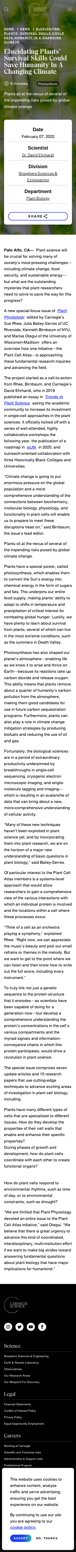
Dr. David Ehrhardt (38, 154)
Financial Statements (17, 1404)
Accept (21, 1539)
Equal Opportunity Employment (24, 1423)
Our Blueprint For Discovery (22, 1382)
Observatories (13, 1369)
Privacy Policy (13, 1417)
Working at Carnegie (17, 1446)
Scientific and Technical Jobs (22, 1452)
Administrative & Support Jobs (23, 1459)
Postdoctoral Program (18, 1465)
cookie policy (22, 1528)
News (25, 29)
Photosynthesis (48, 84)
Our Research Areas (17, 1375)
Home (9, 29)
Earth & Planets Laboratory (21, 1362)
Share (38, 216)
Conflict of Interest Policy (20, 1411)
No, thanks (47, 1539)
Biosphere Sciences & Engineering (38, 176)
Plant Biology (38, 198)
